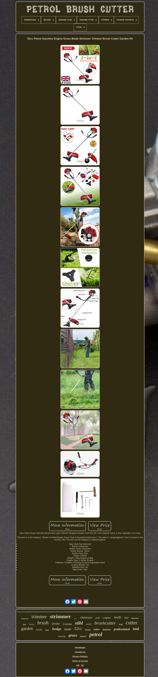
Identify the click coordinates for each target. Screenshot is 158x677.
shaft (121, 624)
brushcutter (105, 622)
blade (67, 629)
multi (117, 617)
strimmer (60, 616)
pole (97, 617)
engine (107, 617)
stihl (79, 623)
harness (107, 629)
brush (43, 622)
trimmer (39, 616)
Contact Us (80, 652)
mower (83, 636)
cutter (131, 622)
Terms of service (80, 661)
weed (88, 624)
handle (39, 629)
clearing (61, 636)
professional (122, 629)
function (135, 618)
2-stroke (67, 624)
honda (88, 630)
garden (27, 628)
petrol (95, 634)
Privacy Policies (80, 656)
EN (78, 665)
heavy (31, 624)
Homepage (80, 647)
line (126, 617)
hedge (56, 629)
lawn (47, 630)
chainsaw (86, 617)
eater (97, 629)
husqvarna (25, 618)
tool (136, 629)
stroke (56, 623)
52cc (78, 628)
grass (73, 635)
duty (24, 624)
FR (82, 665)
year (75, 618)
